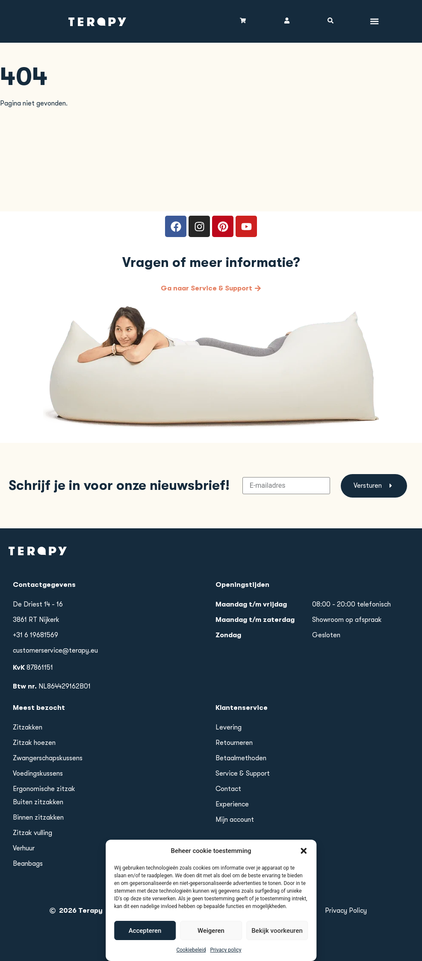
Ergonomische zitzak (44, 789)
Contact (228, 789)
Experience (232, 804)
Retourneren (234, 743)
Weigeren (211, 938)
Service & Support (242, 773)
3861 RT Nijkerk (36, 620)
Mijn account (234, 819)
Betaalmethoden (240, 758)
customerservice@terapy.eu (55, 650)
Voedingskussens (38, 773)
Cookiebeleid (191, 958)
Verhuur (24, 848)
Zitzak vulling (32, 833)
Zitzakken (27, 727)
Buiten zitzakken (38, 802)
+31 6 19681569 (35, 635)
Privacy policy (225, 958)
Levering (228, 727)
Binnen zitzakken (38, 817)
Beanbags (28, 863)
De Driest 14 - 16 (38, 604)
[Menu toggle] (374, 21)
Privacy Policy (346, 910)
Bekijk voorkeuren (277, 938)
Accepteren (145, 938)
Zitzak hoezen (34, 743)
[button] (303, 858)
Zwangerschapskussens (48, 758)
